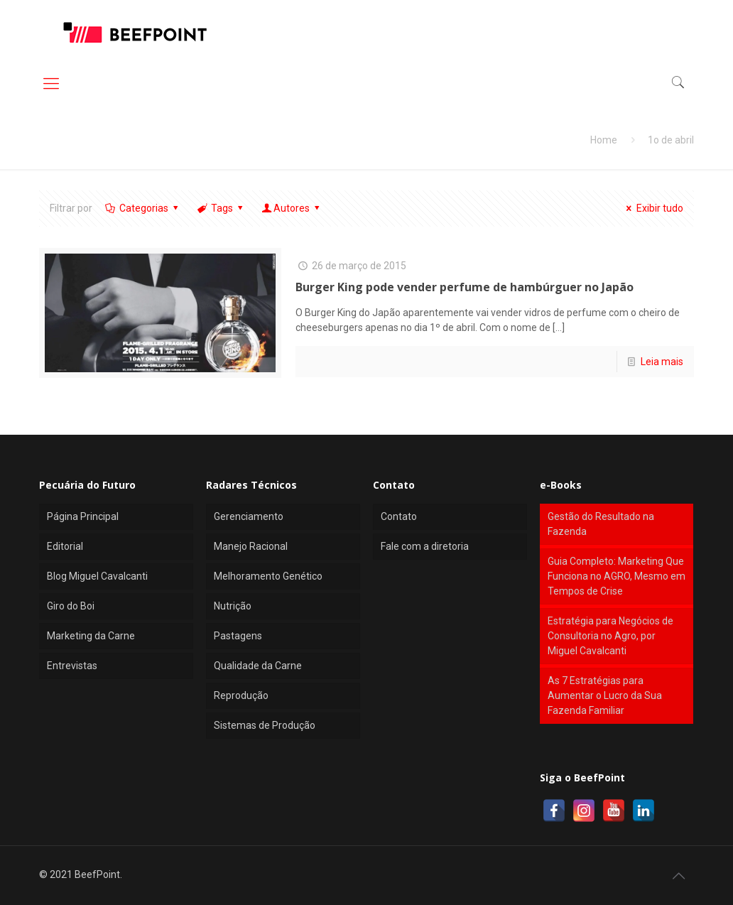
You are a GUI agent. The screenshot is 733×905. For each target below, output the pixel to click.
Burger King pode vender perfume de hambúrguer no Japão (464, 287)
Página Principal (83, 516)
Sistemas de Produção (264, 725)
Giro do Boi (70, 606)
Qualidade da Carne (258, 665)
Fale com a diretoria (425, 546)
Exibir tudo (652, 208)
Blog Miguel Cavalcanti (97, 576)
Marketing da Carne (91, 635)
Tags (221, 208)
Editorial (65, 546)
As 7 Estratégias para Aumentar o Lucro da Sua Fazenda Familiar (605, 695)
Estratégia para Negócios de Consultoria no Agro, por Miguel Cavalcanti (610, 635)
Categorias (142, 208)
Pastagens (238, 635)
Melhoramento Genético (268, 576)
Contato (399, 516)
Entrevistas (72, 665)
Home (603, 140)
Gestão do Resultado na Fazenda (601, 524)
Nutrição (232, 606)
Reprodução (241, 695)
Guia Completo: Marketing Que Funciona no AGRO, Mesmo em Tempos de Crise (616, 576)
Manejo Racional (251, 546)
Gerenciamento (248, 516)
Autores (292, 208)
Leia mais (662, 361)
